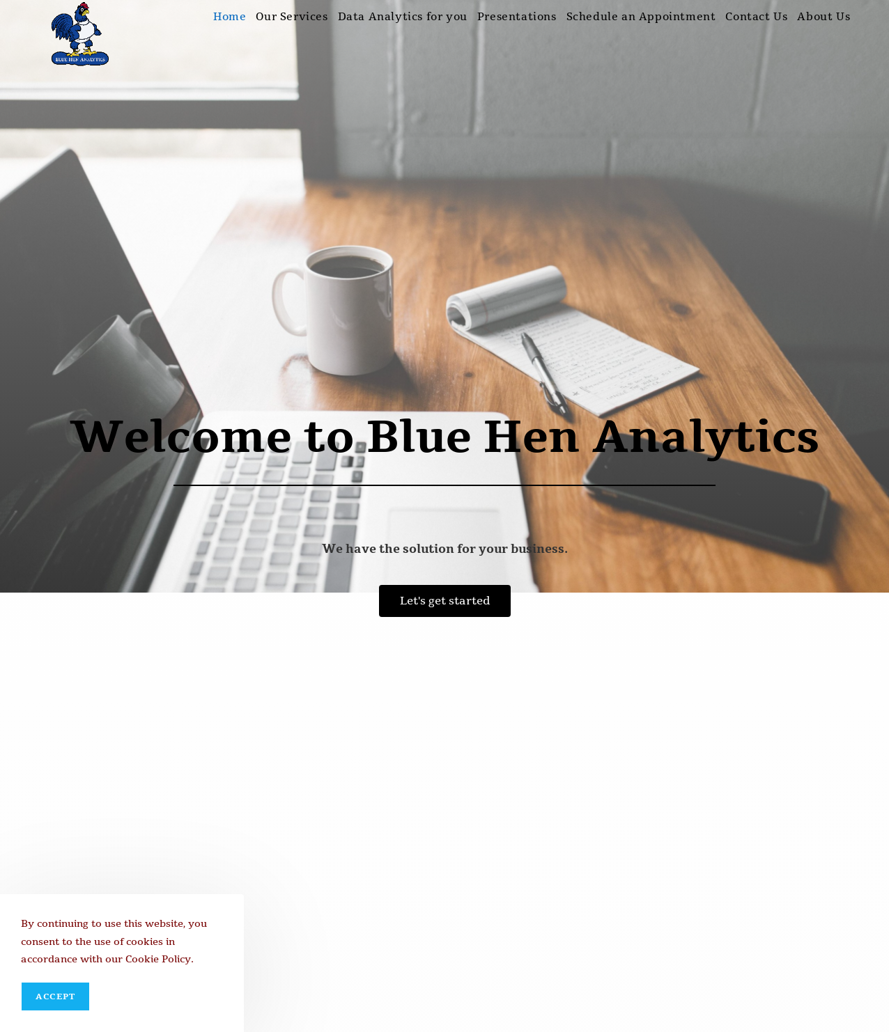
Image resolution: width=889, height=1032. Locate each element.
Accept (55, 996)
